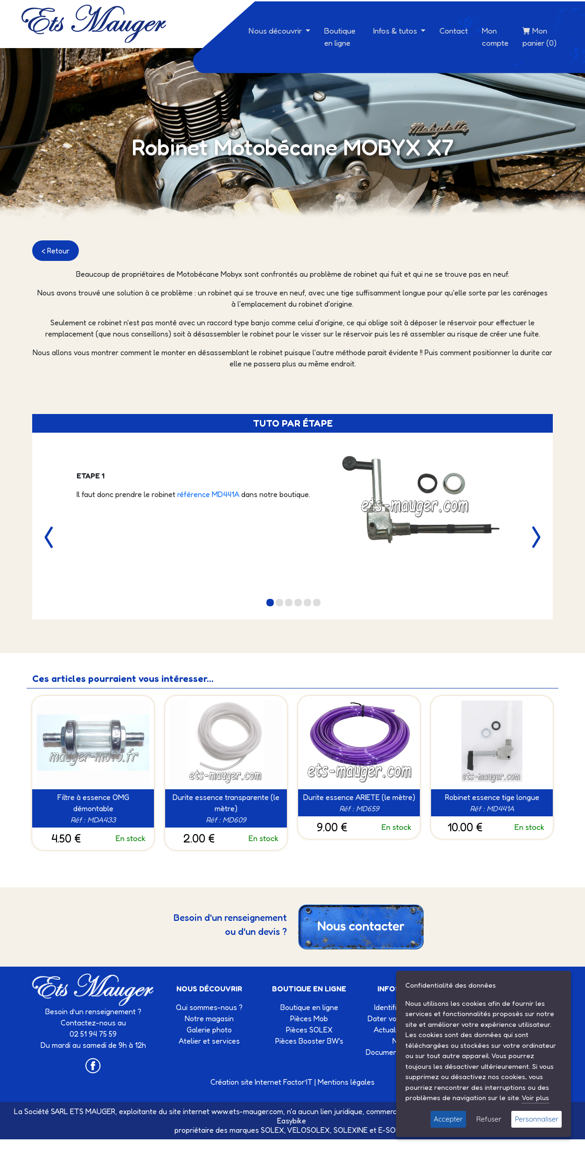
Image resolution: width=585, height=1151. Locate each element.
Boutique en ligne (339, 37)
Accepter (448, 1119)
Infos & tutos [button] (396, 30)
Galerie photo (209, 1029)
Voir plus (535, 1097)
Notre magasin (209, 1018)
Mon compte (495, 37)
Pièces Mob (309, 1018)
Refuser (488, 1119)
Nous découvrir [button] (276, 30)
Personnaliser (536, 1119)
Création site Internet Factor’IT (261, 1082)
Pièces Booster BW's (309, 1041)
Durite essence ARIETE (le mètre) (359, 797)
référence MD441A (209, 494)
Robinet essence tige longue (492, 797)
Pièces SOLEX (309, 1029)
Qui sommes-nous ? (209, 1007)
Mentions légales (346, 1082)
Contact (453, 30)
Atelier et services (209, 1041)
